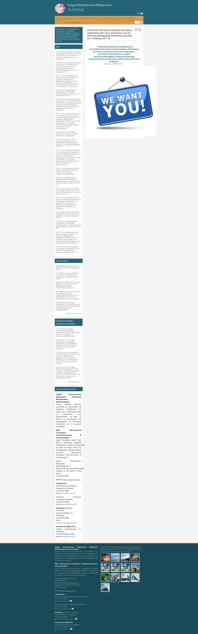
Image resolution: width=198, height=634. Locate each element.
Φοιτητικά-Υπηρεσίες (72, 22)
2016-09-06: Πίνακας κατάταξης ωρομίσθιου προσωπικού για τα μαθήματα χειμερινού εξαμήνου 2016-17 (68, 215)
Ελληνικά (141, 14)
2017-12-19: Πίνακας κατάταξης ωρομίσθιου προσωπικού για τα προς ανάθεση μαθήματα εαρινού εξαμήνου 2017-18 (68, 191)
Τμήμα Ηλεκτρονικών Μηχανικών (89, 5)
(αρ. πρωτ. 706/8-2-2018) (114, 55)
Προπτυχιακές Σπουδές (85, 18)
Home (58, 29)
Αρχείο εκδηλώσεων (74, 382)
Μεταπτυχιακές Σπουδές (107, 18)
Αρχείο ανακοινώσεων (74, 313)
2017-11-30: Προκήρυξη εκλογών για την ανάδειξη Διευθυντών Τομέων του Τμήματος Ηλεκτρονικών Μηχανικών (67, 171)
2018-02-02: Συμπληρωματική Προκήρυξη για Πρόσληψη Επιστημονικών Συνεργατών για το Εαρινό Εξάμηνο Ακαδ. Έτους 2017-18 (68, 224)
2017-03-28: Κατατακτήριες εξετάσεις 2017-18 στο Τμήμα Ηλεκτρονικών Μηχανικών (66, 134)
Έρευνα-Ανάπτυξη (126, 18)
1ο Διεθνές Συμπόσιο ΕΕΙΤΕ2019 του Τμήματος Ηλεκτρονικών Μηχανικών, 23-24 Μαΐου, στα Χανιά (67, 276)
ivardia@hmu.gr (67, 536)
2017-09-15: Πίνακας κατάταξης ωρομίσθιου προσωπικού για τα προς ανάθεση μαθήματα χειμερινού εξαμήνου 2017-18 (68, 249)
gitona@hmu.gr (66, 493)
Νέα (88, 22)
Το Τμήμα (69, 18)
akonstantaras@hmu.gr (65, 523)
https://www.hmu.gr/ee (72, 479)
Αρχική (58, 18)
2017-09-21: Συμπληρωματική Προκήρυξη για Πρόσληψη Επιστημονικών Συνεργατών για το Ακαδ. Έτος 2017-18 (68, 92)
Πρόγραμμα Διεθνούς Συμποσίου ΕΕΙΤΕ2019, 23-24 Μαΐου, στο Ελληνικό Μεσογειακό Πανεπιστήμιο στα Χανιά (68, 285)
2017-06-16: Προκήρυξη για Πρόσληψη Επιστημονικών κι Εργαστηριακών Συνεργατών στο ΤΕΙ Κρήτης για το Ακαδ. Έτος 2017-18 (68, 181)
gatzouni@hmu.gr (67, 504)
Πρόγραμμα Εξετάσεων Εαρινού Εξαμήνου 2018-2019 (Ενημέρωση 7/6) (68, 268)
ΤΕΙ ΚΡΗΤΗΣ (75, 9)
